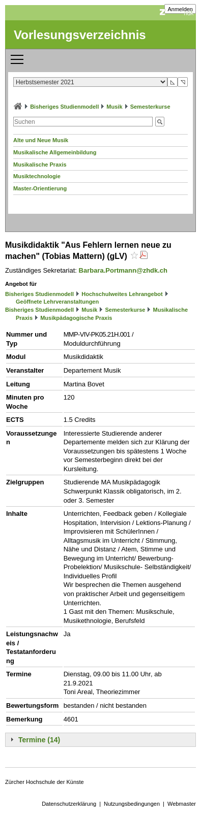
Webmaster (181, 804)
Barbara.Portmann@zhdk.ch (123, 270)
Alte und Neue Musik (40, 140)
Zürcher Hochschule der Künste (44, 782)
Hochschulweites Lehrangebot (122, 294)
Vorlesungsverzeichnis (80, 35)
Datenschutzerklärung (69, 804)
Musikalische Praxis (40, 164)
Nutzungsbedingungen (132, 804)
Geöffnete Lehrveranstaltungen (57, 302)
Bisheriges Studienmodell (64, 107)
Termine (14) (39, 740)
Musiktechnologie (37, 176)
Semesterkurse (150, 107)
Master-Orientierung (40, 188)
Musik (114, 107)
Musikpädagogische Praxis (76, 318)
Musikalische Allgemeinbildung (54, 152)
